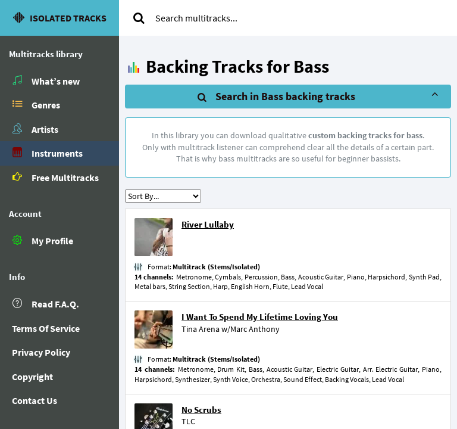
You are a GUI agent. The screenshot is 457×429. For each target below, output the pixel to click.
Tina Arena (200, 329)
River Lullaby (207, 224)
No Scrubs (201, 409)
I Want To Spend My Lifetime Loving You (259, 316)
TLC (188, 421)
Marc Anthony (255, 329)
